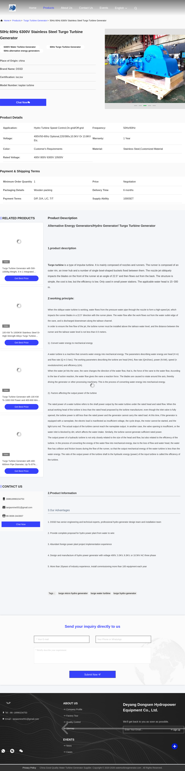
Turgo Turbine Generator (35, 20)
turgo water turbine (101, 593)
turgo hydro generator (124, 593)
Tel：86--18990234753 (14, 712)
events (104, 7)
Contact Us (86, 7)
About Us (66, 7)
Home (32, 7)
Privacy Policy (29, 768)
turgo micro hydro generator (73, 593)
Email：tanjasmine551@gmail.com (20, 719)
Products (48, 7)
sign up (175, 729)
